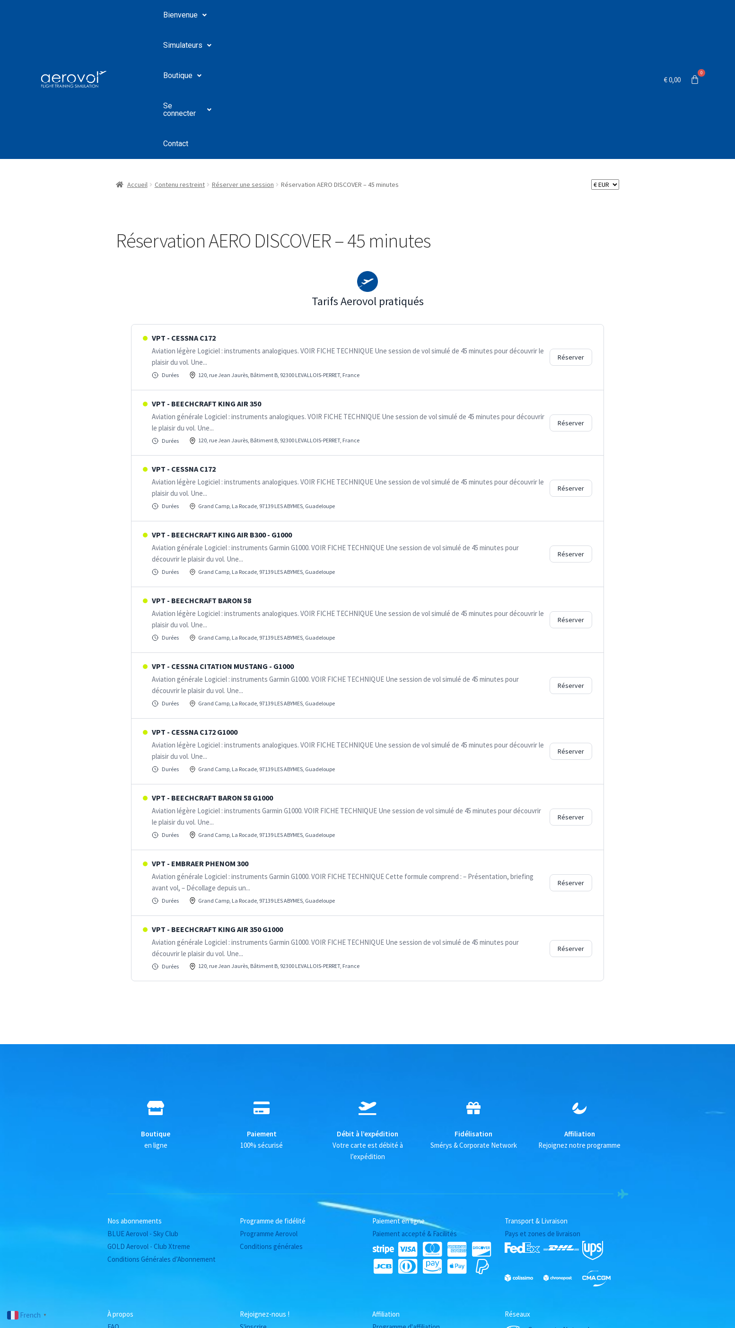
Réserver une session (243, 57)
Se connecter (383, 15)
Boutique (317, 15)
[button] (185, 15)
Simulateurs (252, 15)
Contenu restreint (180, 57)
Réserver (571, 229)
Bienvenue (185, 15)
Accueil (137, 57)
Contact (443, 15)
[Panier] (681, 15)
